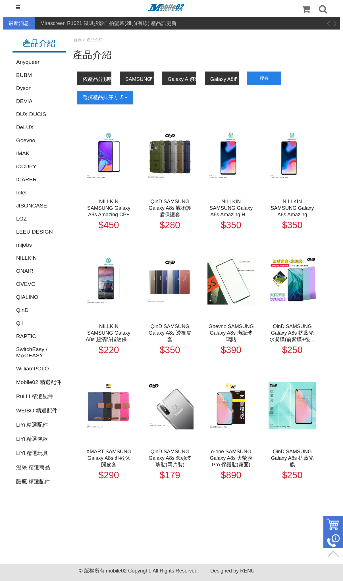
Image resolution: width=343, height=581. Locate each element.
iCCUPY (26, 166)
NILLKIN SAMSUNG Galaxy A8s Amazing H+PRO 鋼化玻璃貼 (292, 208)
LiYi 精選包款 (32, 439)
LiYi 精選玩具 (32, 453)
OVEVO (26, 284)
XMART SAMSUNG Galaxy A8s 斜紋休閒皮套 (108, 458)
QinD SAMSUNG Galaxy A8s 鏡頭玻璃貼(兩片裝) (170, 458)
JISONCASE (31, 206)
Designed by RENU (232, 571)
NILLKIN (26, 258)
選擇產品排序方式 (105, 97)
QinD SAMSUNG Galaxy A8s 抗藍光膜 (292, 458)
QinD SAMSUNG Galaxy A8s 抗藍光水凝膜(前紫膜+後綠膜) (292, 333)
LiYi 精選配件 (32, 425)
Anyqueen (28, 62)
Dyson (24, 88)
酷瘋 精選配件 (33, 481)
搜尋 (264, 78)
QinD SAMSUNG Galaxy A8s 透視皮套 (170, 333)
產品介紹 (95, 39)
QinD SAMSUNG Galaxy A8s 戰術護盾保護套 (170, 208)
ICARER (26, 180)
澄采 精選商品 (33, 467)
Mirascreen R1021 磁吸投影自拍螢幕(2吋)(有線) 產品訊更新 (108, 23)
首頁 (78, 39)
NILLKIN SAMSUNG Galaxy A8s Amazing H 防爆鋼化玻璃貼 (231, 208)
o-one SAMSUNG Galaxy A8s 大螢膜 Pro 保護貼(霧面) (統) (231, 458)
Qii (19, 323)
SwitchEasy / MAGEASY (31, 352)
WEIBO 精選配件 (36, 411)
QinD (22, 310)
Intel (21, 193)
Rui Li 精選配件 (34, 396)
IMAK (23, 153)
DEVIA (24, 101)
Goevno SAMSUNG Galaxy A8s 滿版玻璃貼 (231, 333)
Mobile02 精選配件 (38, 382)
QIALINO (27, 297)
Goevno (25, 140)
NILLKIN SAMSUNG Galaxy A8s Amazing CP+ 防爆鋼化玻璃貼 (108, 208)
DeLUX (25, 127)
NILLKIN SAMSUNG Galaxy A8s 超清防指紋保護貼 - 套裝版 (109, 333)
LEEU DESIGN (34, 232)
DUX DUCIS (31, 114)
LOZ (21, 219)
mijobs (24, 245)
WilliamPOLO (32, 369)
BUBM (24, 75)
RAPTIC (26, 336)
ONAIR (25, 271)
